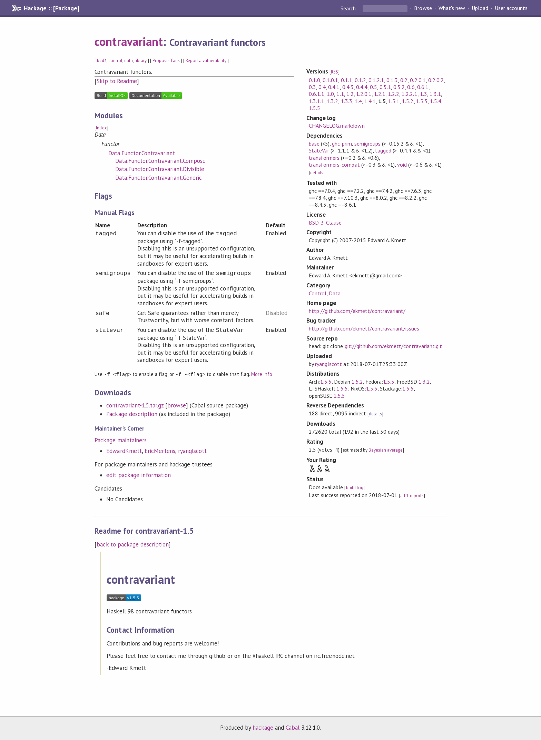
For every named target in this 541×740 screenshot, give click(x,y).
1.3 (423, 93)
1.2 (350, 93)
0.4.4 (361, 86)
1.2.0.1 (364, 93)
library (141, 60)
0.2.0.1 (417, 80)
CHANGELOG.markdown (336, 125)
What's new (452, 8)
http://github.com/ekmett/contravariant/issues (364, 328)
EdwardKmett (123, 450)
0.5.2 (399, 86)
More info (261, 374)
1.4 (358, 101)
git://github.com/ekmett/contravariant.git (393, 346)
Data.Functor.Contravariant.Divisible (159, 169)
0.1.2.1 (376, 80)
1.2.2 (393, 93)
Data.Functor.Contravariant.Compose (160, 161)
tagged (383, 150)
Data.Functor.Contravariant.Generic (158, 177)
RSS (334, 72)
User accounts (511, 8)
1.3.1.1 (316, 101)
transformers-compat (334, 164)
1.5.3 (421, 101)
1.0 (330, 93)
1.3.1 (435, 93)
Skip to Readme (117, 81)
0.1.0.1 (330, 80)
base (314, 143)
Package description (131, 413)
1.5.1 (394, 101)
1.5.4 (435, 101)
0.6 (410, 86)
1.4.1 (370, 101)
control (115, 60)
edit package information (138, 474)
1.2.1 (379, 93)
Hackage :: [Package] (51, 8)
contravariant (129, 41)
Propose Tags (166, 60)
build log (354, 488)
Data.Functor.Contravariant (141, 153)
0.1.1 (346, 80)
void (402, 164)
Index (101, 128)
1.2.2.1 (409, 93)
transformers (324, 157)
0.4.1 (334, 86)
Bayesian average (385, 450)
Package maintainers (120, 440)
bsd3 (101, 60)
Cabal (292, 727)
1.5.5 (314, 108)
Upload (480, 8)
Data (335, 293)
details (316, 173)
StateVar (319, 150)
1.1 (340, 93)
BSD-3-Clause (325, 222)
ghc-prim (342, 143)
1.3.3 (346, 101)
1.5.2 (407, 101)
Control (317, 293)
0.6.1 (423, 86)
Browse (423, 8)
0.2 (403, 80)
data (128, 60)
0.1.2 (360, 80)
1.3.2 (332, 101)
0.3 (312, 86)
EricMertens (160, 450)
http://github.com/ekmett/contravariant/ (357, 310)
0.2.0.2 (436, 80)
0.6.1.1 (316, 93)
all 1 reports (412, 496)
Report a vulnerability (206, 60)
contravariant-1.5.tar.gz (135, 405)
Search (349, 8)
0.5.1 (385, 86)
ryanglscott (192, 450)
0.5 (373, 86)
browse (176, 405)
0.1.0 (314, 80)
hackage (263, 727)
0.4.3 (348, 86)
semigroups (367, 143)
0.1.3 (392, 80)
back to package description (133, 544)
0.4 (322, 86)
